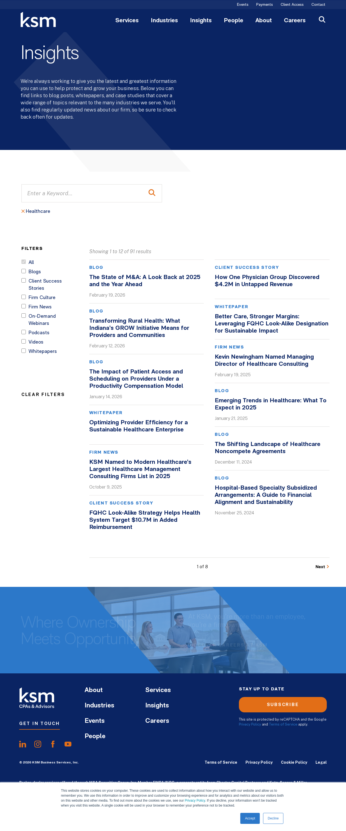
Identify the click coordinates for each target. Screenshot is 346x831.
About (263, 21)
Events (243, 5)
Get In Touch (39, 723)
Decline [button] (273, 818)
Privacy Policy (195, 800)
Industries (164, 21)
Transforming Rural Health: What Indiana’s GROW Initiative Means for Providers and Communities (139, 328)
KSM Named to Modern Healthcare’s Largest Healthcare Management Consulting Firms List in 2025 (140, 469)
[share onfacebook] (52, 744)
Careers (295, 21)
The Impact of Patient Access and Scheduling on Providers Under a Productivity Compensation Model (136, 379)
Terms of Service (283, 724)
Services (127, 21)
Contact (318, 5)
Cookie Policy (294, 762)
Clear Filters (43, 394)
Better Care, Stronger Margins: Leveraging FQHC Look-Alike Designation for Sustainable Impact (271, 324)
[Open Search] (322, 20)
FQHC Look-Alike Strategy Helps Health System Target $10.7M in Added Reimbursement (144, 520)
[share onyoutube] (68, 744)
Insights (201, 21)
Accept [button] (250, 818)
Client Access (292, 5)
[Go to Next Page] (323, 567)
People (233, 21)
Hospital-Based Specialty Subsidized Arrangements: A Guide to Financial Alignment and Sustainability (266, 495)
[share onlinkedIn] (22, 744)
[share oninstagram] (37, 744)
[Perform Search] (152, 193)
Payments (264, 5)
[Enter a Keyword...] (91, 193)
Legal (321, 762)
